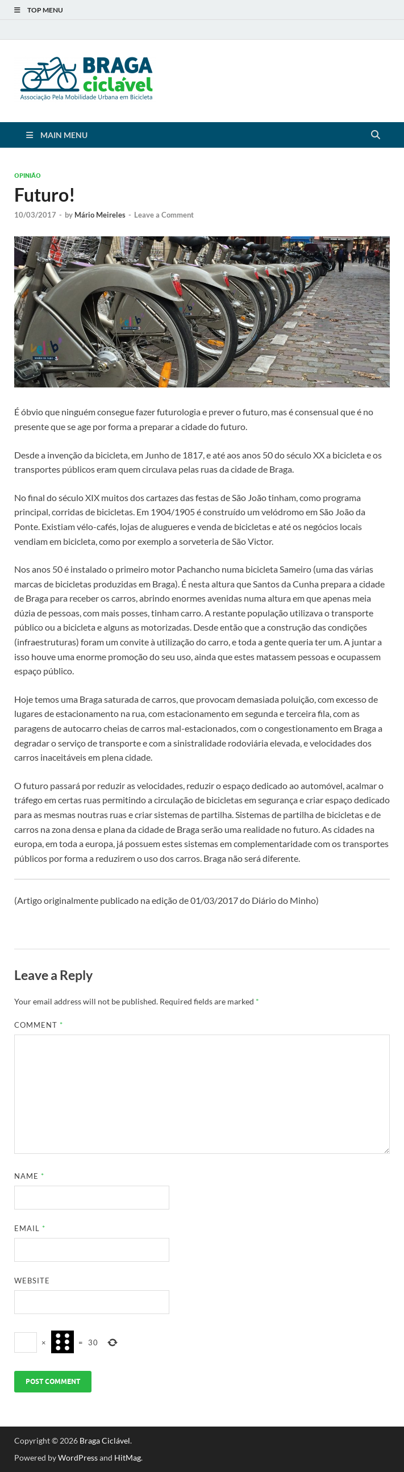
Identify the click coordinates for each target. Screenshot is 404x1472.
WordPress (78, 1457)
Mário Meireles (100, 214)
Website (32, 1280)
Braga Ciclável (105, 1440)
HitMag (127, 1457)
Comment (38, 1024)
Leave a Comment (164, 214)
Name (29, 1176)
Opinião (27, 176)
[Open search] (375, 135)
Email (29, 1228)
